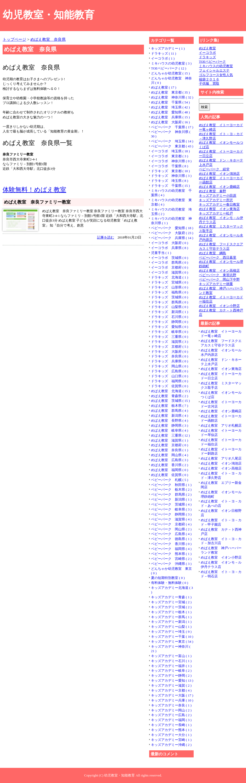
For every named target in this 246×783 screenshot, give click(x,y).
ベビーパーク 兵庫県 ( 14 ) (172, 238)
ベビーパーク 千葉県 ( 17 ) (172, 127)
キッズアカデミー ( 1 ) (168, 48)
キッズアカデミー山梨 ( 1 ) (171, 627)
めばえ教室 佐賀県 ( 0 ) (169, 475)
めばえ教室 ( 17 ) (163, 87)
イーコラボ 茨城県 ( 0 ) (169, 258)
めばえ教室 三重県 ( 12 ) (170, 435)
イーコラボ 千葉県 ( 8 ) (169, 166)
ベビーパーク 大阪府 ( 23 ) (172, 233)
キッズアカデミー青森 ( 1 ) (171, 597)
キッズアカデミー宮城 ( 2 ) (171, 602)
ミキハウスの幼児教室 (216, 66)
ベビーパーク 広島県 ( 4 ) (171, 534)
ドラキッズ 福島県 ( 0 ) (169, 292)
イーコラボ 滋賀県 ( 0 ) (169, 272)
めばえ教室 (207, 48)
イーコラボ (207, 53)
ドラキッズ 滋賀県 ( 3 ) (169, 342)
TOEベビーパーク (212, 61)
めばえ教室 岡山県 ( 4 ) (169, 455)
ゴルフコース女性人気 (216, 75)
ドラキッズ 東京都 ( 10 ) (170, 171)
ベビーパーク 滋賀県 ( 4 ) (171, 519)
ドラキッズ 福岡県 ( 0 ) (169, 381)
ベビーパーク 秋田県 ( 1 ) (171, 485)
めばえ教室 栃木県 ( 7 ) (169, 406)
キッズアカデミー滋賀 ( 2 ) (171, 685)
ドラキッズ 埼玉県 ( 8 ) (169, 181)
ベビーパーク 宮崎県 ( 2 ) (171, 559)
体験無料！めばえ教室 (34, 189)
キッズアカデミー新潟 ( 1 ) (171, 622)
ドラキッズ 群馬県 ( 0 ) (169, 302)
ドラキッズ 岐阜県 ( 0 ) (169, 332)
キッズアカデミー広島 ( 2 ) (171, 715)
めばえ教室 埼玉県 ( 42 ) (170, 107)
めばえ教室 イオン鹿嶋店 (219, 187)
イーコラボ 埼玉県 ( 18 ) (170, 151)
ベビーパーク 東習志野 (217, 275)
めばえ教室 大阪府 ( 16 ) (170, 122)
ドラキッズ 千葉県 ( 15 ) (170, 186)
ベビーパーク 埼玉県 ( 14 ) (172, 141)
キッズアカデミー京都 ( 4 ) (171, 690)
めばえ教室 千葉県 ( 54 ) (170, 102)
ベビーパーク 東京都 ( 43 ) (172, 146)
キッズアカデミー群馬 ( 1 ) (171, 617)
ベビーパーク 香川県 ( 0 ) (171, 544)
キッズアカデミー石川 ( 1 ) (171, 661)
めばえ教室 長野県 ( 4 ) (169, 420)
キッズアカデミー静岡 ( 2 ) (171, 675)
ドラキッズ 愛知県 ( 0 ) (169, 327)
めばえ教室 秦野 (212, 191)
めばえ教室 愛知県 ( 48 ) (170, 112)
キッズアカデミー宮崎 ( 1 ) (171, 740)
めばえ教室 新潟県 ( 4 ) (169, 415)
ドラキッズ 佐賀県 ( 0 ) (169, 386)
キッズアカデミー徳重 (216, 284)
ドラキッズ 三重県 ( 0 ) (169, 337)
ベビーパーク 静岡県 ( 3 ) (171, 514)
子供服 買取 (209, 83)
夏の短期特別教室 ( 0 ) (168, 578)
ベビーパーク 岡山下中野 (219, 279)
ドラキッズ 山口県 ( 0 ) (169, 376)
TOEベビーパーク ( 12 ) (168, 68)
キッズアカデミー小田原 (217, 196)
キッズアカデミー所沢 (216, 200)
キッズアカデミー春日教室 (219, 204)
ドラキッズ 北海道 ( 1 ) (169, 277)
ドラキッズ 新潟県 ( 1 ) (169, 312)
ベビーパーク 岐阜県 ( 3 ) (171, 509)
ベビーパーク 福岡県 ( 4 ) (171, 549)
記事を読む (105, 237)
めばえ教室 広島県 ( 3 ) (169, 460)
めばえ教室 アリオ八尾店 (221, 458)
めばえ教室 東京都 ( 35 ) (170, 92)
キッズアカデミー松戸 (216, 213)
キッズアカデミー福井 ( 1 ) (171, 666)
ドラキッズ (207, 57)
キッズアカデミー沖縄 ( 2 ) (171, 745)
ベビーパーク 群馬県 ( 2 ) (171, 494)
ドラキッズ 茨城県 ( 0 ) (169, 297)
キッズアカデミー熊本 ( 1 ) (171, 730)
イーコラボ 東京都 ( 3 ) (169, 156)
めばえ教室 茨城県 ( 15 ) (170, 401)
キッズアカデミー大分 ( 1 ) (171, 735)
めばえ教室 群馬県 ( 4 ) (169, 411)
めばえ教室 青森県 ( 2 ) (169, 396)
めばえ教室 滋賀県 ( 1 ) (169, 440)
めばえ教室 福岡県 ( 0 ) (169, 470)
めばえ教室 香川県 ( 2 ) (169, 465)
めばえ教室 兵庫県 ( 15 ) (170, 117)
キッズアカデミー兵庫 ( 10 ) (172, 700)
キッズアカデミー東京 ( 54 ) (172, 641)
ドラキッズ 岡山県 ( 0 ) (169, 366)
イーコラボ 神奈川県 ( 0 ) (171, 161)
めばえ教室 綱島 (212, 253)
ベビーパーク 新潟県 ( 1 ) (171, 499)
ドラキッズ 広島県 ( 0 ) (169, 371)
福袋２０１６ (209, 79)
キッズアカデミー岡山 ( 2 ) (171, 710)
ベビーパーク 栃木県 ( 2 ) (171, 489)
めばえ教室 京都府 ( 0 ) (169, 445)
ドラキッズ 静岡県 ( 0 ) (169, 322)
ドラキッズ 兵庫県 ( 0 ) (169, 361)
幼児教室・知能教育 (48, 14)
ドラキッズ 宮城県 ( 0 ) (169, 282)
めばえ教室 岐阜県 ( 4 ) (169, 430)
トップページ (14, 39)
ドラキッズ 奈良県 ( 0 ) (169, 356)
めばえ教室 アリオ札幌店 (221, 425)
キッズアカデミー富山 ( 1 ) (171, 656)
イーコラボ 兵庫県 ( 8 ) (169, 248)
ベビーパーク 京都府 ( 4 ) (171, 524)
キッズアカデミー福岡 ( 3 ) (171, 720)
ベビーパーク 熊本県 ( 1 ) (171, 554)
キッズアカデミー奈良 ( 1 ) (171, 705)
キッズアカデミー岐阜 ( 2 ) (171, 670)
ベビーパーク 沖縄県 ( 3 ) (171, 564)
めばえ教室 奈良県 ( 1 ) (169, 450)
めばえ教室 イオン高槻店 (219, 270)
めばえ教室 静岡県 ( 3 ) (169, 425)
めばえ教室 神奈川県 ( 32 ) (172, 97)
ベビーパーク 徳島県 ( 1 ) (171, 539)
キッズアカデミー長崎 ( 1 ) (171, 725)
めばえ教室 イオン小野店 (219, 306)
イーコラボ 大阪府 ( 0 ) (169, 243)
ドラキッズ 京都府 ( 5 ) (169, 347)
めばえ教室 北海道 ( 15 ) (170, 391)
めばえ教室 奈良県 (48, 39)
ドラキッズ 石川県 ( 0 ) (169, 317)
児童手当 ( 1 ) (161, 253)
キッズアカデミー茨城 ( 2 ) (171, 607)
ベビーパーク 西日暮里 (217, 257)
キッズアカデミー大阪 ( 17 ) (172, 695)
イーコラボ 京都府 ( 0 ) (169, 267)
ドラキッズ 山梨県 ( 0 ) (169, 307)
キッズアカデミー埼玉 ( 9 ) (171, 632)
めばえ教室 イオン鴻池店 (219, 174)
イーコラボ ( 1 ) (163, 58)
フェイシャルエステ (214, 70)
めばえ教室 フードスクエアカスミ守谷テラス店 (221, 246)
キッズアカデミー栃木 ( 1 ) (171, 612)
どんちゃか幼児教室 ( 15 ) (170, 73)
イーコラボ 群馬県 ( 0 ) (169, 262)
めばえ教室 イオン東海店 (219, 209)
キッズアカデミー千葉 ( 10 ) (172, 637)
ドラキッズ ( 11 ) (163, 53)
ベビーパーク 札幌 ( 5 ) (169, 480)
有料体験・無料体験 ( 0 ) (169, 583)
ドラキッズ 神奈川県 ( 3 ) (171, 176)
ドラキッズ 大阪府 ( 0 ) (169, 351)
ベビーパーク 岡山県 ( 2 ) (171, 529)
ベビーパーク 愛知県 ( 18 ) (172, 228)
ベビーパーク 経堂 (214, 169)
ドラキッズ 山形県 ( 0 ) (169, 287)
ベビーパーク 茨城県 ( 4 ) (171, 504)
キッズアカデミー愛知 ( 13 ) (172, 680)
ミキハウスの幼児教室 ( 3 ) (171, 63)
